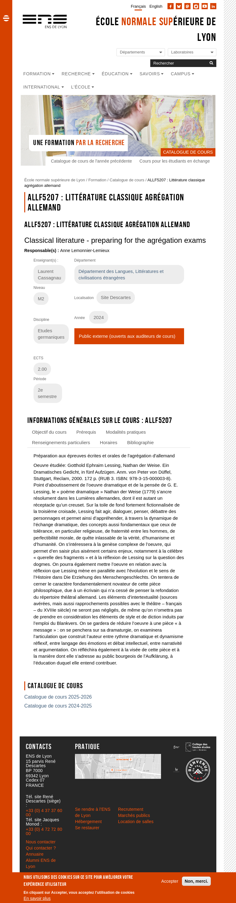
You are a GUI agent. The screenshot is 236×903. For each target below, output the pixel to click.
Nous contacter (41, 841)
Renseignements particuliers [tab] (61, 442)
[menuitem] (137, 6)
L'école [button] (80, 87)
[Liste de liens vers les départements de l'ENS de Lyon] (141, 52)
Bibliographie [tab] (140, 442)
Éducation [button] (115, 73)
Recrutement (130, 809)
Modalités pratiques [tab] (126, 432)
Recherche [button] (76, 73)
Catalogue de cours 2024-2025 (58, 705)
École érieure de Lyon (156, 29)
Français (138, 6)
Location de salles (136, 821)
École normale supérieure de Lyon (54, 180)
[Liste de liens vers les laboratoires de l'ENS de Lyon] (192, 52)
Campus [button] (181, 73)
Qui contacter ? (41, 848)
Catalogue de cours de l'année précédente (92, 161)
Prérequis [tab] (86, 432)
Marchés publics (134, 815)
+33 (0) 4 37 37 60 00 (44, 812)
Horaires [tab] (108, 442)
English (155, 6)
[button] (6, 18)
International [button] (41, 87)
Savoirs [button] (150, 73)
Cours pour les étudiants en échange (175, 161)
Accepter (169, 881)
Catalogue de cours (127, 180)
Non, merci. (196, 881)
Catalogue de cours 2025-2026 (58, 697)
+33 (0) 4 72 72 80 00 (44, 831)
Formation (97, 180)
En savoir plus (37, 898)
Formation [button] (37, 73)
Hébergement (88, 821)
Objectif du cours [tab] (49, 432)
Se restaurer (87, 827)
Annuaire (35, 854)
